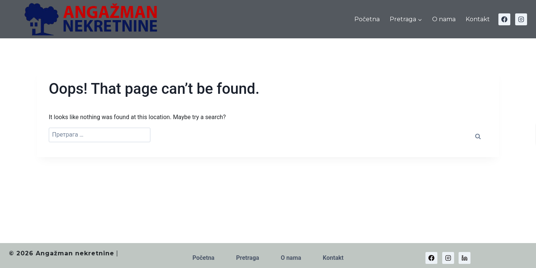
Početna (367, 19)
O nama (444, 19)
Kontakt (478, 19)
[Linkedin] (464, 258)
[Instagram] (521, 19)
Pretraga (247, 257)
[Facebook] (504, 19)
